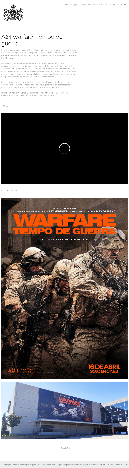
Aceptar (119, 464)
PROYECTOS (68, 5)
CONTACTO (100, 5)
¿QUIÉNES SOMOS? (80, 5)
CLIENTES (91, 5)
